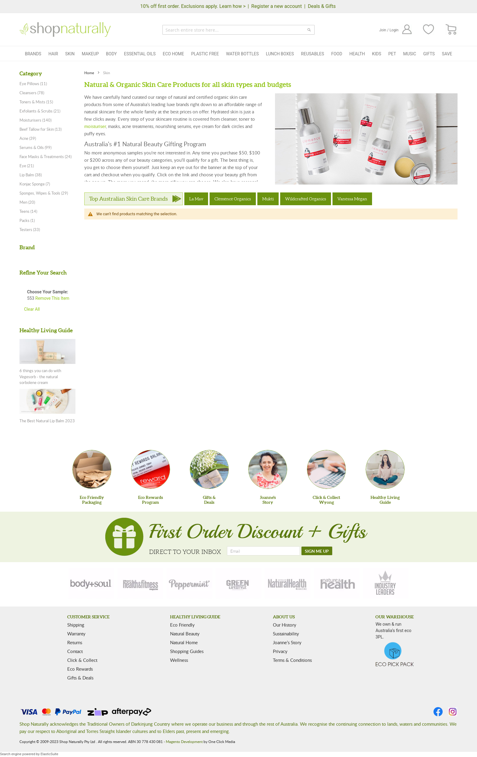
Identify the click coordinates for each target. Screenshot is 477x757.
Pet (392, 53)
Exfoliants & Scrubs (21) (39, 111)
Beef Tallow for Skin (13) (40, 129)
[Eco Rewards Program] (150, 469)
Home (89, 72)
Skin (70, 53)
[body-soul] (91, 583)
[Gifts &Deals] (209, 469)
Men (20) (27, 202)
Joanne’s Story (287, 642)
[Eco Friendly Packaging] (92, 469)
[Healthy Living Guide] (385, 469)
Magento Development (184, 741)
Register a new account (276, 6)
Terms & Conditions (292, 660)
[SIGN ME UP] (317, 550)
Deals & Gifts (322, 6)
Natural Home (184, 642)
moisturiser (95, 126)
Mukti (268, 198)
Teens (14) (28, 211)
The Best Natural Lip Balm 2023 (47, 420)
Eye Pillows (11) (33, 83)
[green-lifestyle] (238, 583)
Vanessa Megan (352, 198)
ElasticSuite (49, 754)
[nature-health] (337, 583)
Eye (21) (26, 165)
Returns (74, 642)
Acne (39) (27, 138)
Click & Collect (82, 660)
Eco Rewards (80, 669)
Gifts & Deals (80, 678)
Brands (33, 53)
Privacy (280, 651)
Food (336, 53)
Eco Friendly (182, 625)
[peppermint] (189, 583)
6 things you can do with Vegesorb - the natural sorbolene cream (40, 376)
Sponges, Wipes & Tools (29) (43, 193)
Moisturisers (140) (35, 120)
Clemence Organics (232, 198)
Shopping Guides (187, 651)
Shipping (75, 625)
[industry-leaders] (386, 583)
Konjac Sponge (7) (34, 184)
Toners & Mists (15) (36, 102)
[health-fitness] (140, 583)
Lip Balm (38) (30, 175)
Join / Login (389, 30)
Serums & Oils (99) (35, 147)
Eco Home (173, 53)
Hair (53, 53)
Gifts (429, 53)
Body (111, 53)
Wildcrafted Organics (305, 198)
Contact (75, 651)
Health (357, 53)
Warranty (76, 634)
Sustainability (286, 634)
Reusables (312, 53)
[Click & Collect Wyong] (326, 469)
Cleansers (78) (31, 92)
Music (409, 53)
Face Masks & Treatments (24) (45, 156)
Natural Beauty (185, 634)
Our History (284, 625)
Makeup (90, 53)
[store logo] (65, 29)
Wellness (179, 660)
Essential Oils (139, 53)
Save (447, 53)
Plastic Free (205, 53)
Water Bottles (242, 53)
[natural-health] (287, 583)
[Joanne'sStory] (268, 469)
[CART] (451, 30)
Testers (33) (29, 229)
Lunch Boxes (280, 53)
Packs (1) (27, 220)
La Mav (196, 198)
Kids (376, 53)
